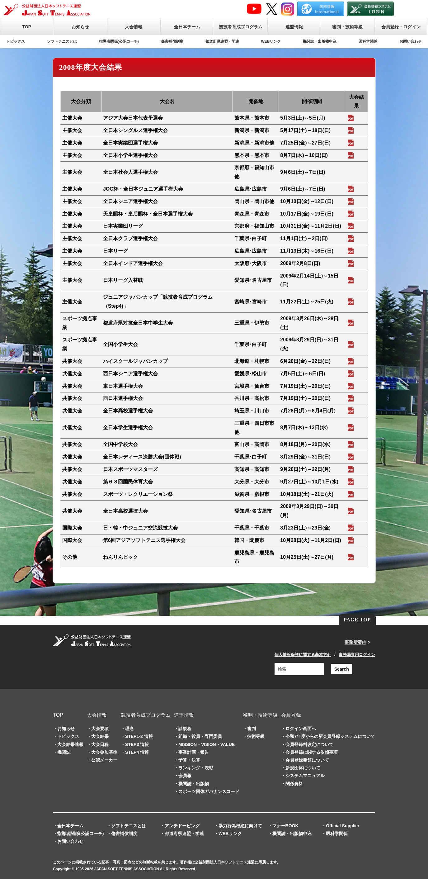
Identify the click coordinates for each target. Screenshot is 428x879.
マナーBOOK (285, 825)
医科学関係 (368, 41)
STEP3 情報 (137, 744)
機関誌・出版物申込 (319, 41)
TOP (26, 26)
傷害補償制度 (172, 41)
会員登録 (291, 715)
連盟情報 (294, 26)
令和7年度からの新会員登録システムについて (330, 736)
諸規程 (184, 728)
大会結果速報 (70, 744)
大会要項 (100, 728)
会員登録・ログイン (401, 26)
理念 (129, 728)
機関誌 (63, 752)
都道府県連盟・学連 (222, 41)
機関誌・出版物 (193, 783)
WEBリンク (271, 41)
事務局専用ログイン (357, 654)
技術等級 (256, 736)
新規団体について (302, 767)
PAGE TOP (357, 619)
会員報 (184, 775)
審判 (251, 728)
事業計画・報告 (193, 752)
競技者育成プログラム (240, 26)
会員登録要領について (307, 760)
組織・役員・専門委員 (200, 736)
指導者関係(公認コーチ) (119, 41)
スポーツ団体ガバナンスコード (208, 791)
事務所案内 (355, 642)
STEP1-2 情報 (139, 736)
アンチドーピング (182, 825)
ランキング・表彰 (195, 767)
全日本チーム (187, 26)
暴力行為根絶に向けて (240, 825)
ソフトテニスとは (62, 41)
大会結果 (100, 736)
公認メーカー (104, 760)
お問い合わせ (410, 41)
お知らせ (80, 26)
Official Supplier (342, 825)
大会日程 (100, 744)
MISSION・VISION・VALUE (206, 744)
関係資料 (294, 783)
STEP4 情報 (137, 752)
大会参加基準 (104, 752)
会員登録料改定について (309, 744)
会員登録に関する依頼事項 (311, 752)
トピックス (15, 41)
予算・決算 (189, 760)
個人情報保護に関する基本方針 (303, 654)
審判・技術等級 (347, 26)
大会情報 (133, 26)
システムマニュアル (305, 775)
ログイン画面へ (300, 728)
